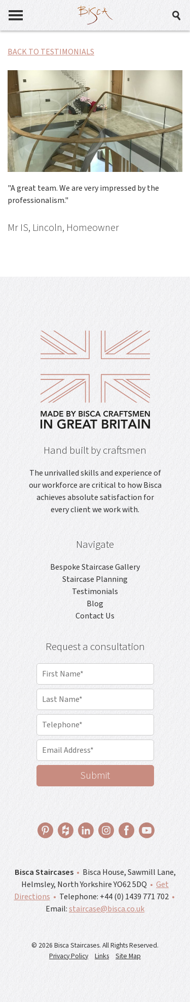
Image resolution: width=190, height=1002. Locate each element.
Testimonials (95, 591)
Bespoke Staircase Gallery (95, 567)
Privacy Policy (68, 956)
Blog (95, 603)
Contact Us (95, 616)
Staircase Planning (95, 579)
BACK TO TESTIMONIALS (51, 51)
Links (102, 956)
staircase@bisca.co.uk (106, 909)
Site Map (128, 956)
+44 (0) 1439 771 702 (134, 896)
